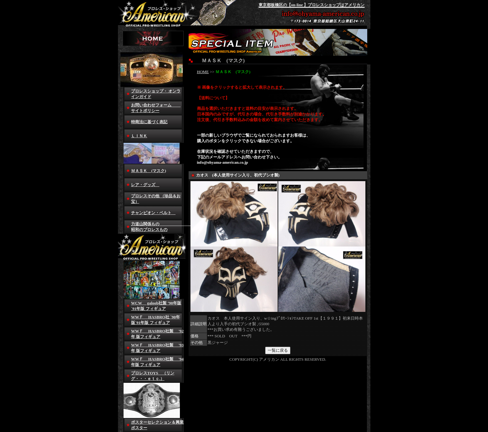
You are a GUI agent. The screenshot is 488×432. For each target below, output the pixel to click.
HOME (203, 71)
